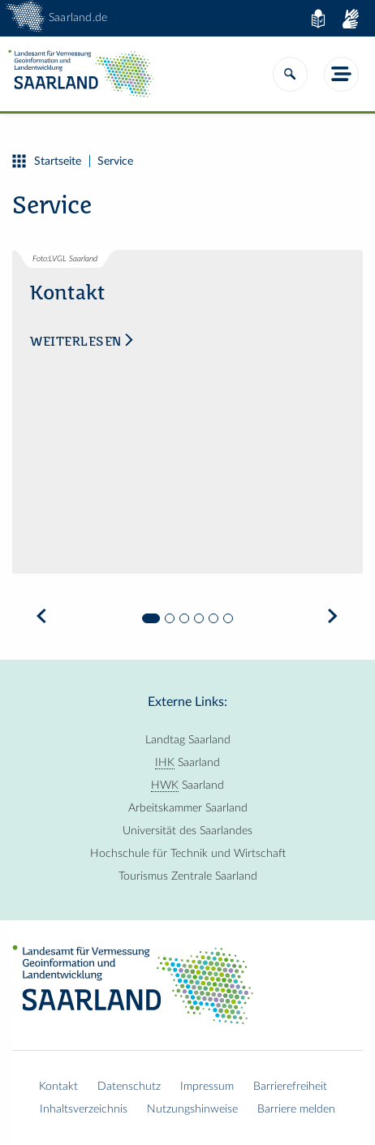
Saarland (187, 762)
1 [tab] (151, 618)
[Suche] (290, 74)
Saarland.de (78, 18)
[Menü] (341, 74)
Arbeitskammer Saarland (188, 808)
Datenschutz (129, 1086)
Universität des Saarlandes (187, 831)
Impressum (207, 1086)
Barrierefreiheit (290, 1086)
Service (115, 161)
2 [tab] (170, 618)
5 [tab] (213, 618)
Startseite (46, 161)
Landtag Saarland (188, 740)
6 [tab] (228, 618)
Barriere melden (296, 1109)
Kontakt (58, 1086)
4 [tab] (199, 618)
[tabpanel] (187, 424)
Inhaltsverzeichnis (83, 1109)
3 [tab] (184, 618)
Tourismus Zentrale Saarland (188, 876)
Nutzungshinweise (192, 1109)
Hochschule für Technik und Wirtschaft (188, 853)
